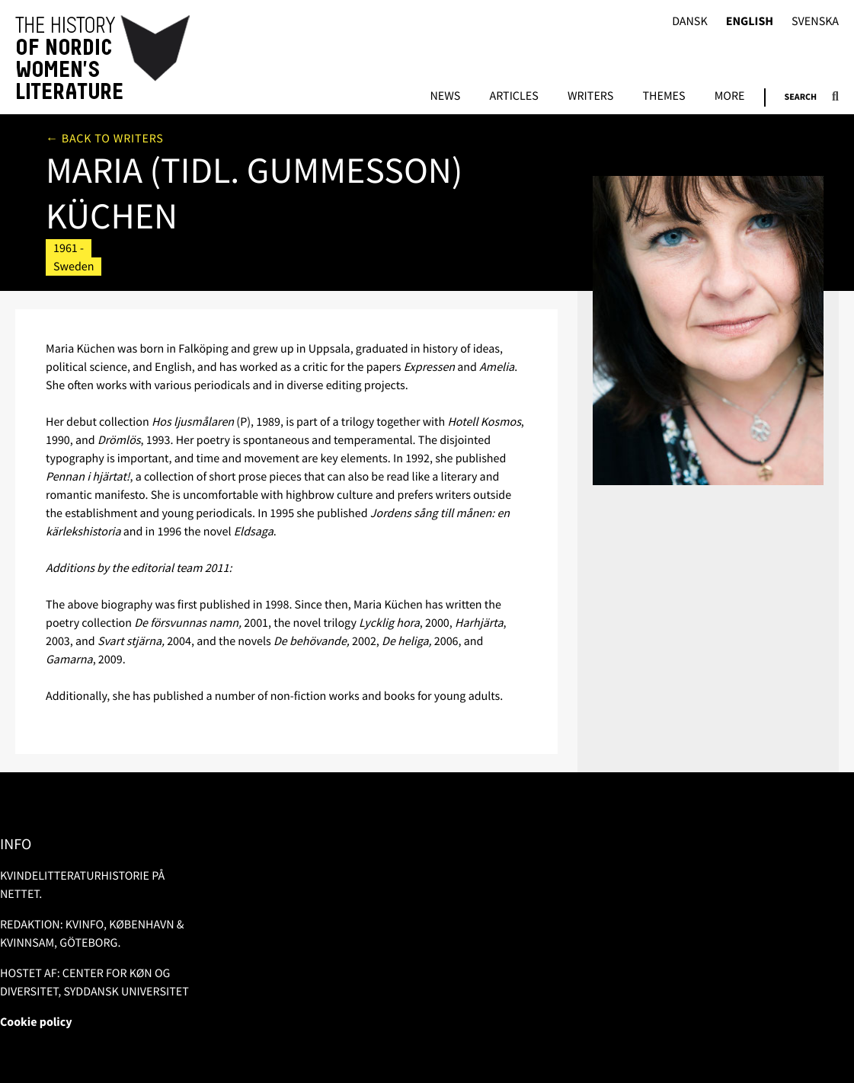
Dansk (690, 21)
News (445, 97)
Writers (590, 97)
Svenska (815, 21)
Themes (663, 97)
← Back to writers (105, 138)
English (749, 21)
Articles (513, 97)
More (730, 97)
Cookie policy (36, 1022)
